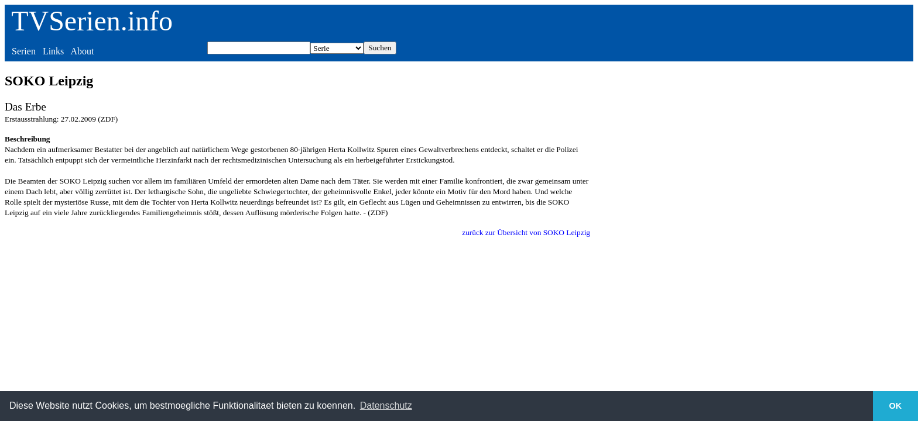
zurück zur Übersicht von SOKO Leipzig (526, 232)
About (82, 51)
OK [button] (895, 405)
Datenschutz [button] (386, 405)
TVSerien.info (92, 20)
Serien (24, 51)
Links (53, 51)
